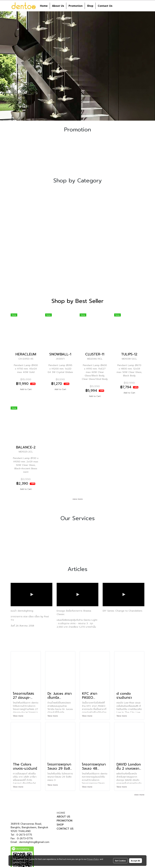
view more (77, 499)
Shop (90, 5)
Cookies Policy (19, 862)
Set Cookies (120, 860)
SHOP (60, 825)
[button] (117, 6)
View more (18, 715)
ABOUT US (63, 817)
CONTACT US (65, 829)
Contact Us (105, 5)
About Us (58, 5)
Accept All (135, 860)
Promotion (75, 5)
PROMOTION (64, 821)
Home (44, 5)
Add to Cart (26, 389)
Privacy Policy (93, 859)
